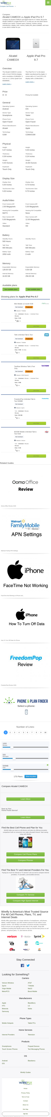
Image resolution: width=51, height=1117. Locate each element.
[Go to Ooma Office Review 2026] (25, 485)
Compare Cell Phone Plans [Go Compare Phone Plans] (25, 854)
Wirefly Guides (25, 1072)
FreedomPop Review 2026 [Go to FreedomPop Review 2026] (8, 685)
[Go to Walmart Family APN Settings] (25, 530)
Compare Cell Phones (7, 6)
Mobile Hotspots (7, 1023)
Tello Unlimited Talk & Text (23, 335)
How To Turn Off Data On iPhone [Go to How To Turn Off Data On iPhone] (10, 640)
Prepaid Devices (33, 1046)
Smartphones (6, 1046)
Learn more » (6, 84)
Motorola (5, 1008)
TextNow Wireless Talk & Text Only (24, 367)
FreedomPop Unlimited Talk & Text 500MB (24, 400)
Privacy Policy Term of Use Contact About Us (25, 1099)
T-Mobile (31, 986)
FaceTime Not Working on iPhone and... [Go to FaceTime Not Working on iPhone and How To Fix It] (12, 595)
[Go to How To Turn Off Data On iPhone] (25, 620)
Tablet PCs (32, 1023)
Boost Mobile (32, 991)
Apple (4, 1003)
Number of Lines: (25, 727)
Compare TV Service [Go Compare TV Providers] (25, 895)
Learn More (25, 799)
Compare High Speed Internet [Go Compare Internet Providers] (25, 901)
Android (4, 1061)
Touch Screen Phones (10, 1049)
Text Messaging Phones (36, 1049)
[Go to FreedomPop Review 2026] (25, 664)
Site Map (25, 1109)
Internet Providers (8, 1035)
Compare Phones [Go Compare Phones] (25, 860)
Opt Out (25, 1114)
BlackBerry (32, 1003)
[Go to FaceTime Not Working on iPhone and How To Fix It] (25, 575)
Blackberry (31, 1061)
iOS (3, 1063)
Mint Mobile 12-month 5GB (23, 304)
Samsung (5, 1011)
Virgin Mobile (6, 988)
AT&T (30, 983)
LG (29, 1006)
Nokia (30, 1008)
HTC (3, 1006)
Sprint (4, 986)
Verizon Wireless (8, 983)
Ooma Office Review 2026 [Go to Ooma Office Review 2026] (8, 506)
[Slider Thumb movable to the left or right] (11, 747)
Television (31, 1035)
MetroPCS (5, 991)
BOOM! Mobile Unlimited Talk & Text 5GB (25, 433)
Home (25, 1088)
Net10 (30, 988)
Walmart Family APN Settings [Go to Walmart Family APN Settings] (9, 550)
